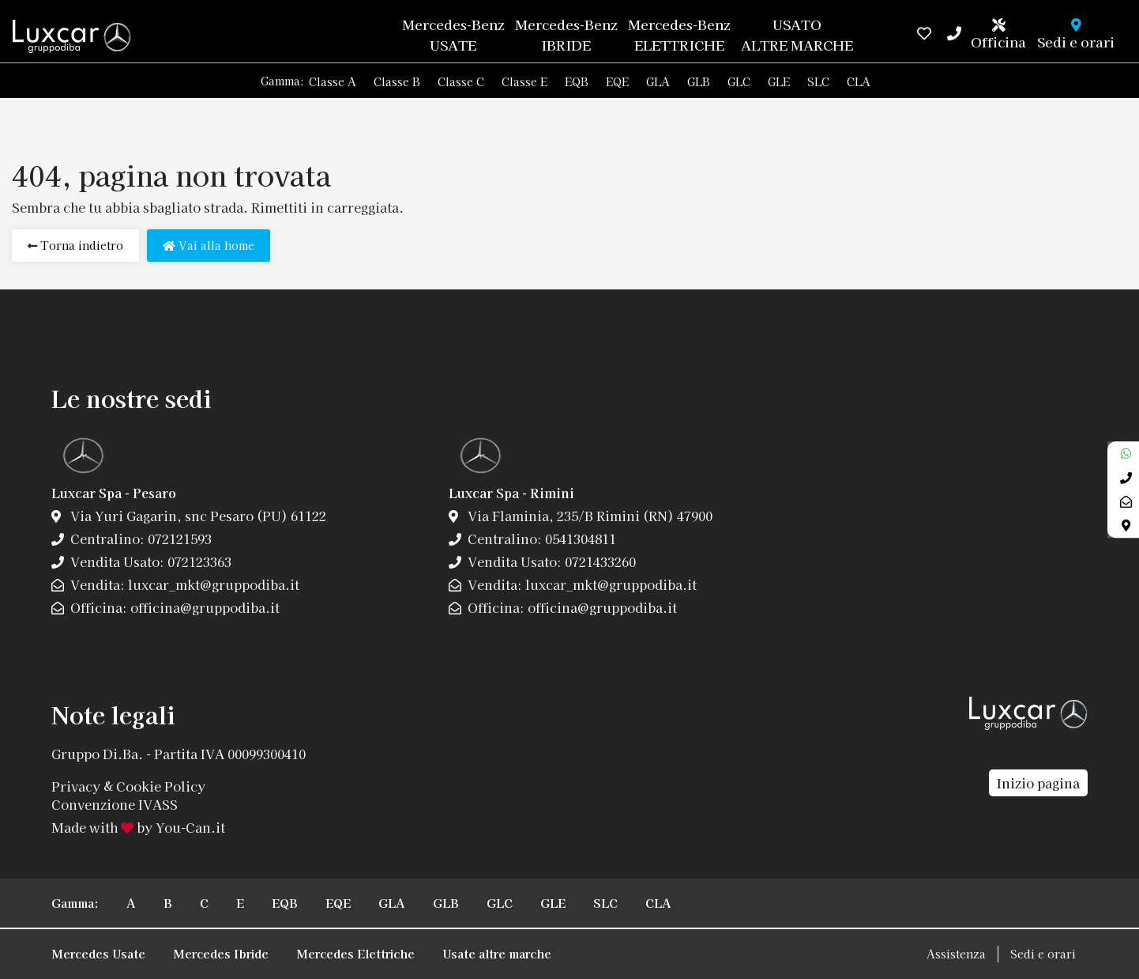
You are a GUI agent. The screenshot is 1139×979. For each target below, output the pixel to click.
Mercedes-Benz (453, 34)
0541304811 (579, 538)
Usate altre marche (496, 953)
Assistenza (956, 954)
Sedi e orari (1043, 954)
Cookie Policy (160, 785)
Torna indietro (75, 245)
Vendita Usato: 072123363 (149, 561)
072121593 (178, 538)
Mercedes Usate (98, 953)
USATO (797, 34)
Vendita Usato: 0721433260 (550, 561)
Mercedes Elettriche (355, 953)
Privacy (75, 785)
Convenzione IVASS (114, 804)
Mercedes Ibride (221, 953)
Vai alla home (208, 245)
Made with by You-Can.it (138, 827)
